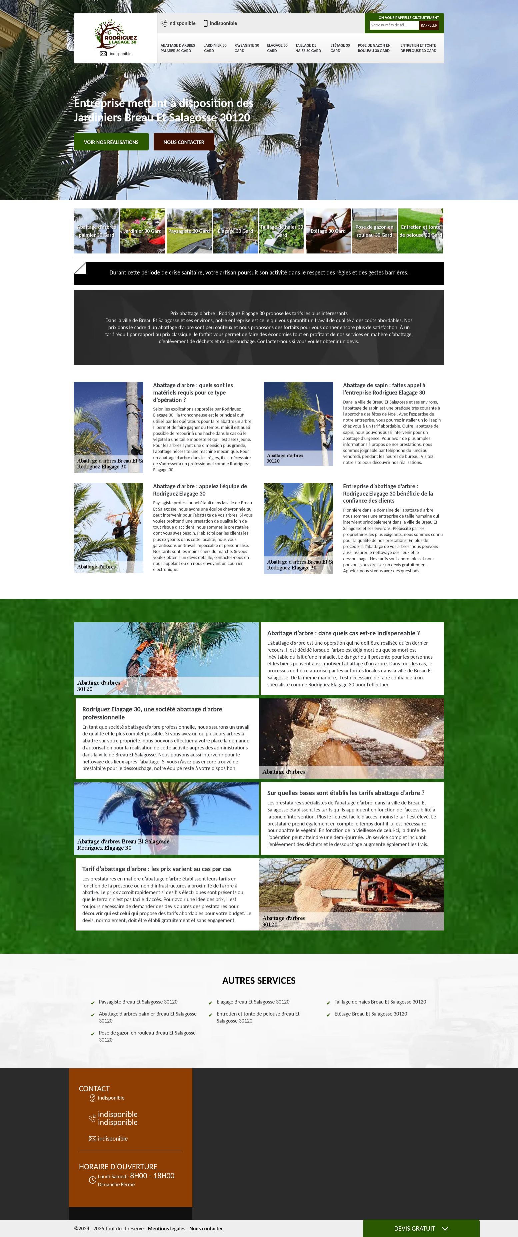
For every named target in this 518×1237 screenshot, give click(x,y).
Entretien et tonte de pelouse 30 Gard (419, 48)
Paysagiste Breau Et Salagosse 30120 (138, 1002)
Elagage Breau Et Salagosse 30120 (253, 1002)
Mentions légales (166, 1228)
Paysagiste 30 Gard (247, 48)
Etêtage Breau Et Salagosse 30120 (371, 1014)
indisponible (116, 53)
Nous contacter (184, 142)
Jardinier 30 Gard (215, 48)
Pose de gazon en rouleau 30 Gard (374, 48)
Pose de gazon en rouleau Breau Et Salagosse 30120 (147, 1036)
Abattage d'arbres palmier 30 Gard (178, 48)
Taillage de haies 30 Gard (308, 48)
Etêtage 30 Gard (340, 48)
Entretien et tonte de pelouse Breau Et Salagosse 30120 (258, 1017)
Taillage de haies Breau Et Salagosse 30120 (380, 1002)
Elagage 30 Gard (277, 48)
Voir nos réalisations (111, 142)
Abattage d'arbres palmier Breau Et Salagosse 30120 (148, 1017)
